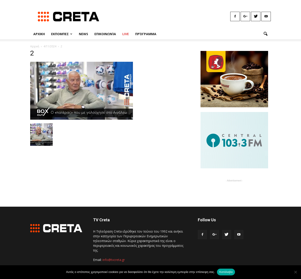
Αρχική (34, 46)
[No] (295, 272)
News (83, 34)
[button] (265, 34)
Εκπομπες (61, 34)
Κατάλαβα (226, 272)
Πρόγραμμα (145, 34)
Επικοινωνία (105, 34)
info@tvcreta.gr (114, 260)
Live (125, 34)
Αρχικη (39, 34)
